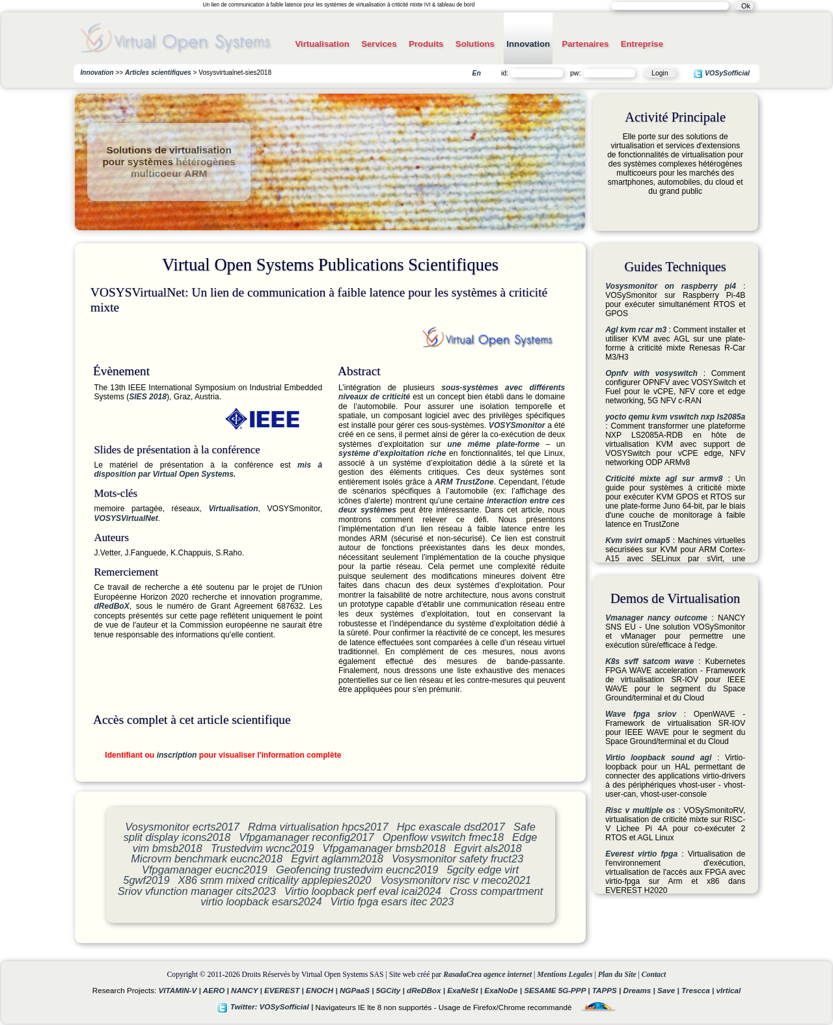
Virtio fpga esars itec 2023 (392, 901)
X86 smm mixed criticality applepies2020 (276, 880)
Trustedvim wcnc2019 (262, 848)
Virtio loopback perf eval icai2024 (362, 891)
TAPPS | (607, 990)
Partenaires (585, 44)
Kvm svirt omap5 (637, 540)
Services (378, 44)
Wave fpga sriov (640, 714)
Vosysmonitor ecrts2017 (182, 826)
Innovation (528, 44)
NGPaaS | (358, 990)
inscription (177, 755)
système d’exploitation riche (392, 453)
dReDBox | (427, 990)
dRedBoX (111, 606)
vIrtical (729, 990)
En (476, 73)
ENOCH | (323, 990)
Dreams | (640, 990)
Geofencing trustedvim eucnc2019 (357, 869)
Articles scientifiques (158, 72)
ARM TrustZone (464, 481)
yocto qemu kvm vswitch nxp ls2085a (675, 416)
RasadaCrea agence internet (487, 974)
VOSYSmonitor (517, 425)
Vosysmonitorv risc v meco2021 (456, 880)
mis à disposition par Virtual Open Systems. (208, 469)
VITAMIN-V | (181, 990)
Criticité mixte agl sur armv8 (663, 478)
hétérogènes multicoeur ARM (183, 167)
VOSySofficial (721, 74)
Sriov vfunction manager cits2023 (197, 891)
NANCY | (247, 990)
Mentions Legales (564, 974)
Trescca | (699, 990)
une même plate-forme (493, 444)
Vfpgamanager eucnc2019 (204, 869)
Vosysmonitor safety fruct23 (457, 858)
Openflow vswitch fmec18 (443, 837)
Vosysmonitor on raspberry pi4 (670, 286)
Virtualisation (322, 44)
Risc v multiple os (640, 810)
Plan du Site (617, 974)
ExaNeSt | (465, 990)
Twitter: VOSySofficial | (266, 1006)
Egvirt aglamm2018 (337, 858)
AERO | (217, 990)
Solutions (475, 44)
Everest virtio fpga (641, 854)
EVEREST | (285, 990)
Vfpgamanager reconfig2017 (306, 837)
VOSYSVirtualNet (125, 518)
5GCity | (391, 990)
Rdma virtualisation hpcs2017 (318, 826)
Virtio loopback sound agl (658, 757)
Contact (654, 974)
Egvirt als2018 (488, 848)
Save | (669, 990)
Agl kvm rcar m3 (635, 329)
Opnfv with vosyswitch (651, 373)
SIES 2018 (148, 396)
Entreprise (642, 44)
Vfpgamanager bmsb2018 (383, 848)
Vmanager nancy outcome (656, 617)
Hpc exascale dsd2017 (451, 826)
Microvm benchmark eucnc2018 (206, 858)
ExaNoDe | (504, 990)
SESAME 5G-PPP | (558, 990)
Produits (426, 44)
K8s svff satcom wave (649, 661)
